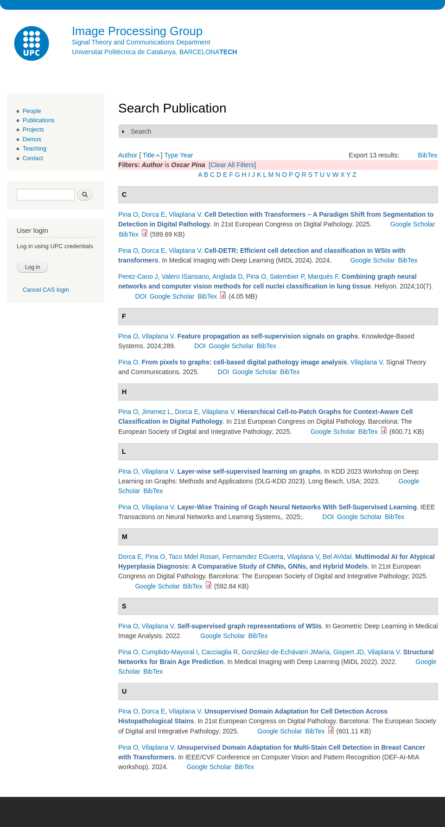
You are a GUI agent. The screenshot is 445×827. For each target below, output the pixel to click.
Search (141, 131)
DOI (140, 296)
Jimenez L (157, 411)
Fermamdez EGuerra (252, 556)
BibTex (428, 155)
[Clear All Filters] (232, 165)
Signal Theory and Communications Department (141, 42)
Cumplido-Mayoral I (170, 652)
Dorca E (153, 214)
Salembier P (287, 276)
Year (186, 155)
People (32, 110)
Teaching (34, 148)
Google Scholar (412, 224)
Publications (39, 120)
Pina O (128, 214)
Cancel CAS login (46, 289)
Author (127, 155)
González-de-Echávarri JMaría (286, 652)
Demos (32, 139)
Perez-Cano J (138, 276)
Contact (33, 158)
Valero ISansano (185, 276)
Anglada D (227, 276)
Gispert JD (348, 652)
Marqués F (323, 276)
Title (149, 155)
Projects (33, 129)
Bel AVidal (337, 556)
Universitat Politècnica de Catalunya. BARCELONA (154, 52)
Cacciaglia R (220, 652)
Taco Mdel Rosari (194, 556)
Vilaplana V (185, 214)
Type (171, 155)
